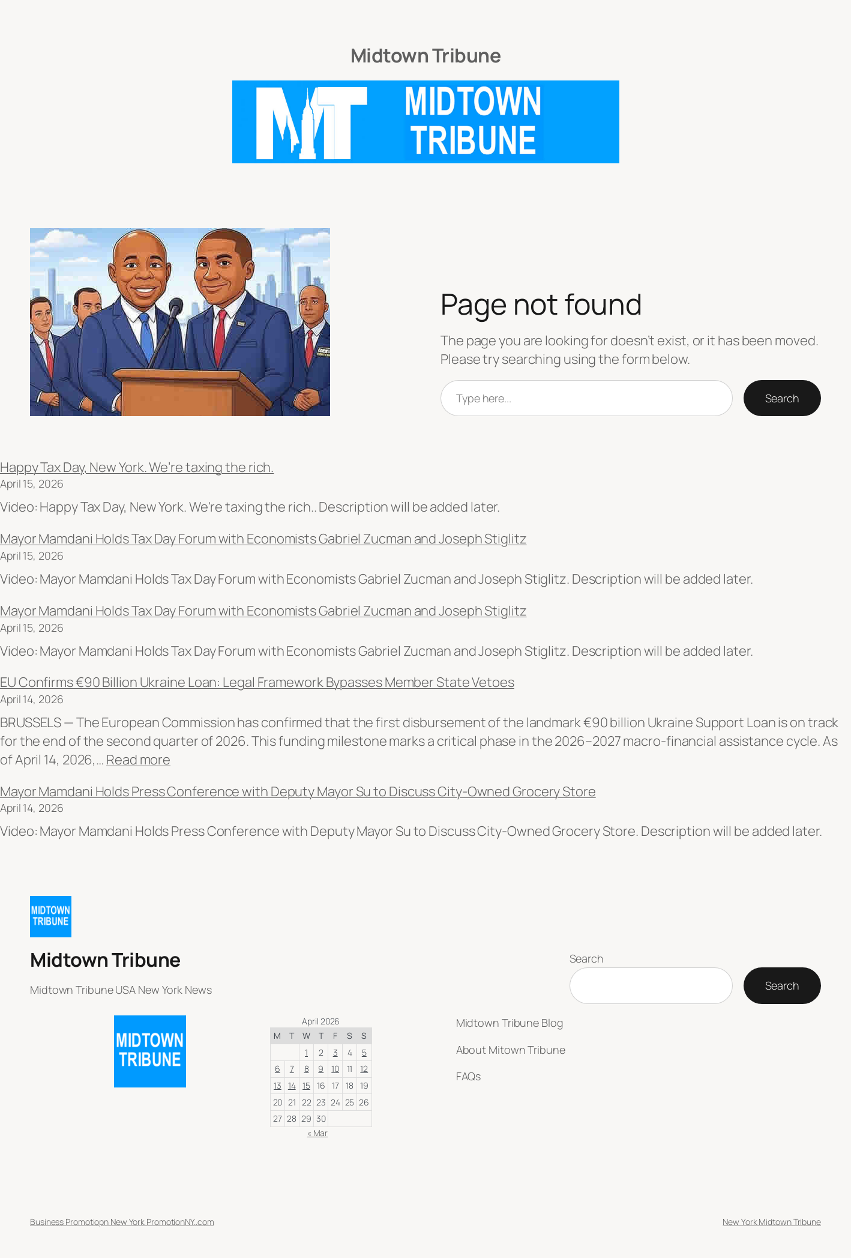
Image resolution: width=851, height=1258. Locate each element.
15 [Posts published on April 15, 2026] (306, 1085)
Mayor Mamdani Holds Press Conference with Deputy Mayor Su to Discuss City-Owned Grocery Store (298, 791)
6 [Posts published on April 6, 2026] (277, 1068)
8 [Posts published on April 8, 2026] (306, 1068)
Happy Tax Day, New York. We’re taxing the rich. (137, 467)
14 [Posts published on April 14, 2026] (292, 1085)
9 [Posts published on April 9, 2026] (320, 1068)
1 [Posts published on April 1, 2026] (306, 1052)
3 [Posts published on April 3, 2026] (335, 1052)
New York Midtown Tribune (772, 1221)
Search (782, 398)
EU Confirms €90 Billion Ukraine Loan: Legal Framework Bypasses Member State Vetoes (257, 682)
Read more (138, 760)
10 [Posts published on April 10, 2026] (335, 1068)
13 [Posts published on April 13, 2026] (277, 1085)
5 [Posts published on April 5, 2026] (364, 1052)
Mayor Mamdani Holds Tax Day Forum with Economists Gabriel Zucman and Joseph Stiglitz (263, 539)
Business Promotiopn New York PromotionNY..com (122, 1221)
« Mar (317, 1133)
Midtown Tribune (425, 55)
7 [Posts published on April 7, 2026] (292, 1068)
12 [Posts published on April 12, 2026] (364, 1068)
